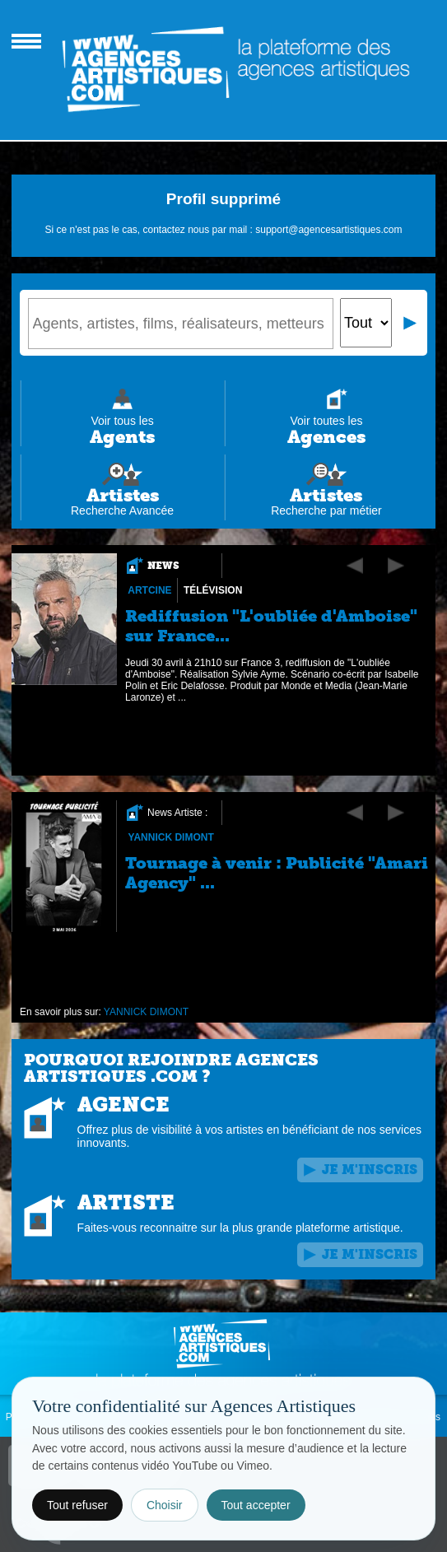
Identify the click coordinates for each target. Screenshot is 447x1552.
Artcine (149, 590)
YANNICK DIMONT (170, 837)
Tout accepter (256, 1505)
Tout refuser (77, 1505)
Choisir (165, 1505)
